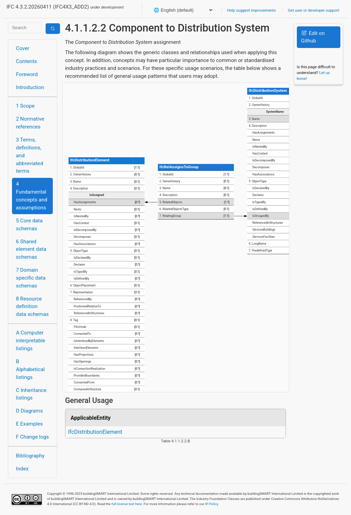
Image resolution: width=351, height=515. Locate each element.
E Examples (29, 424)
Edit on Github (313, 37)
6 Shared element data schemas (31, 249)
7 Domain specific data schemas (31, 278)
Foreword (27, 74)
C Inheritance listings (31, 394)
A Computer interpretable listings (30, 341)
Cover (22, 48)
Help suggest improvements (251, 10)
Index (22, 469)
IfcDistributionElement (95, 432)
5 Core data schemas (29, 225)
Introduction (30, 87)
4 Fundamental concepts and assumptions (31, 195)
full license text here (126, 504)
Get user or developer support (313, 10)
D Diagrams (29, 411)
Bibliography (30, 456)
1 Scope (25, 106)
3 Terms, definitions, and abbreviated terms (29, 155)
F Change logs (32, 437)
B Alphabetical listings (30, 369)
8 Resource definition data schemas (32, 307)
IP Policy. (212, 504)
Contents (26, 61)
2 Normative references (30, 123)
